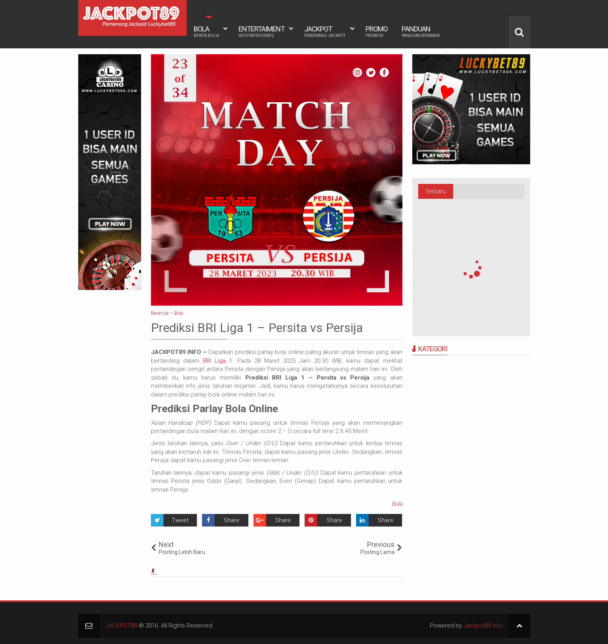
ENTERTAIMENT (262, 31)
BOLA (206, 31)
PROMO (377, 31)
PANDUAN (421, 31)
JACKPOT (324, 31)
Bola (396, 503)
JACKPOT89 (121, 625)
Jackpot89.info (483, 625)
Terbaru (435, 191)
